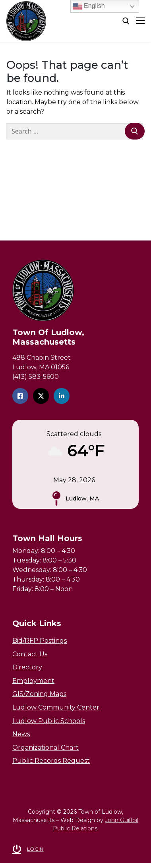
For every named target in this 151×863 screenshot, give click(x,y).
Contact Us (29, 654)
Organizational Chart (45, 747)
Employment (33, 681)
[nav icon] (140, 21)
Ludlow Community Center (55, 707)
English (89, 6)
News (21, 734)
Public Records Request (51, 760)
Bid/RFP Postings (39, 640)
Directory (27, 667)
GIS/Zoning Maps (39, 694)
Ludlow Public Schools (48, 721)
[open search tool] (126, 21)
